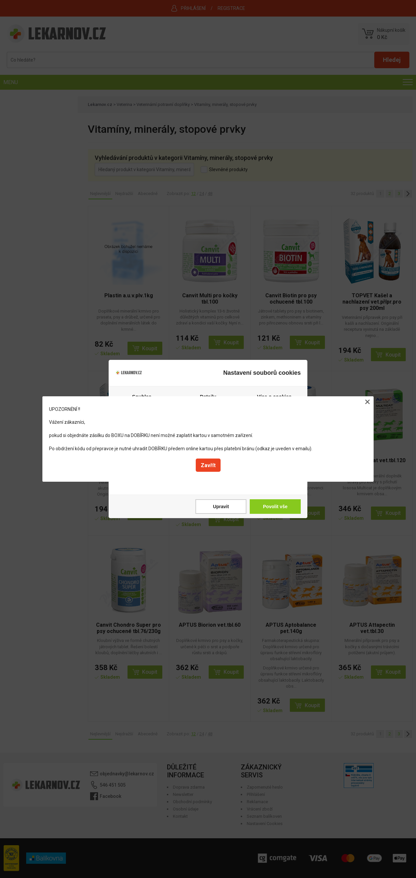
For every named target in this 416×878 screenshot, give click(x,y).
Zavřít (208, 465)
